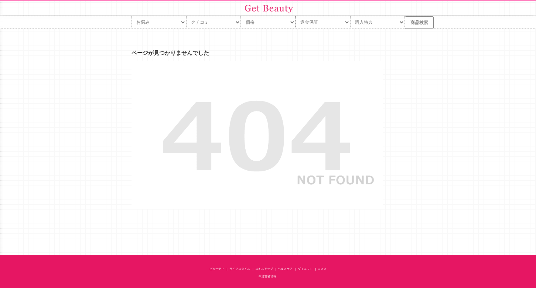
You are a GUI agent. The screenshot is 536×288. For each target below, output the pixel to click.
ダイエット (305, 269)
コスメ (322, 269)
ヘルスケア (285, 269)
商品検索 (419, 22)
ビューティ (216, 269)
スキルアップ (264, 269)
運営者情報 (269, 276)
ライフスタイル (239, 269)
